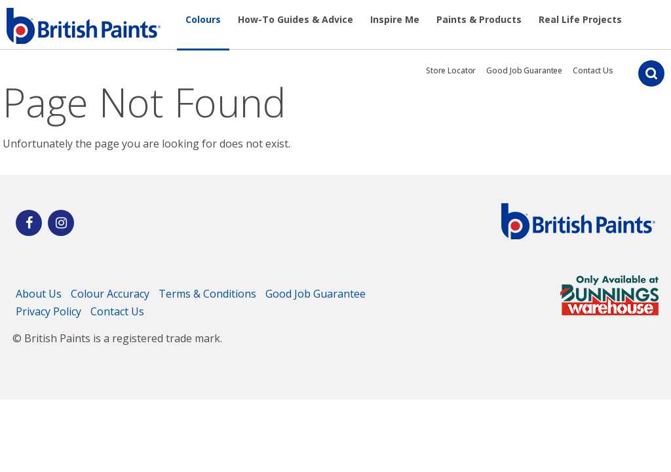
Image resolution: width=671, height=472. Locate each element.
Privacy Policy (48, 311)
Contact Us (593, 70)
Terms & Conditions (207, 293)
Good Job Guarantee (524, 70)
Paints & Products (479, 19)
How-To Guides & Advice (295, 19)
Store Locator (451, 70)
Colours (203, 19)
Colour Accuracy (110, 293)
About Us (39, 293)
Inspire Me (394, 19)
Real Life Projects (580, 19)
